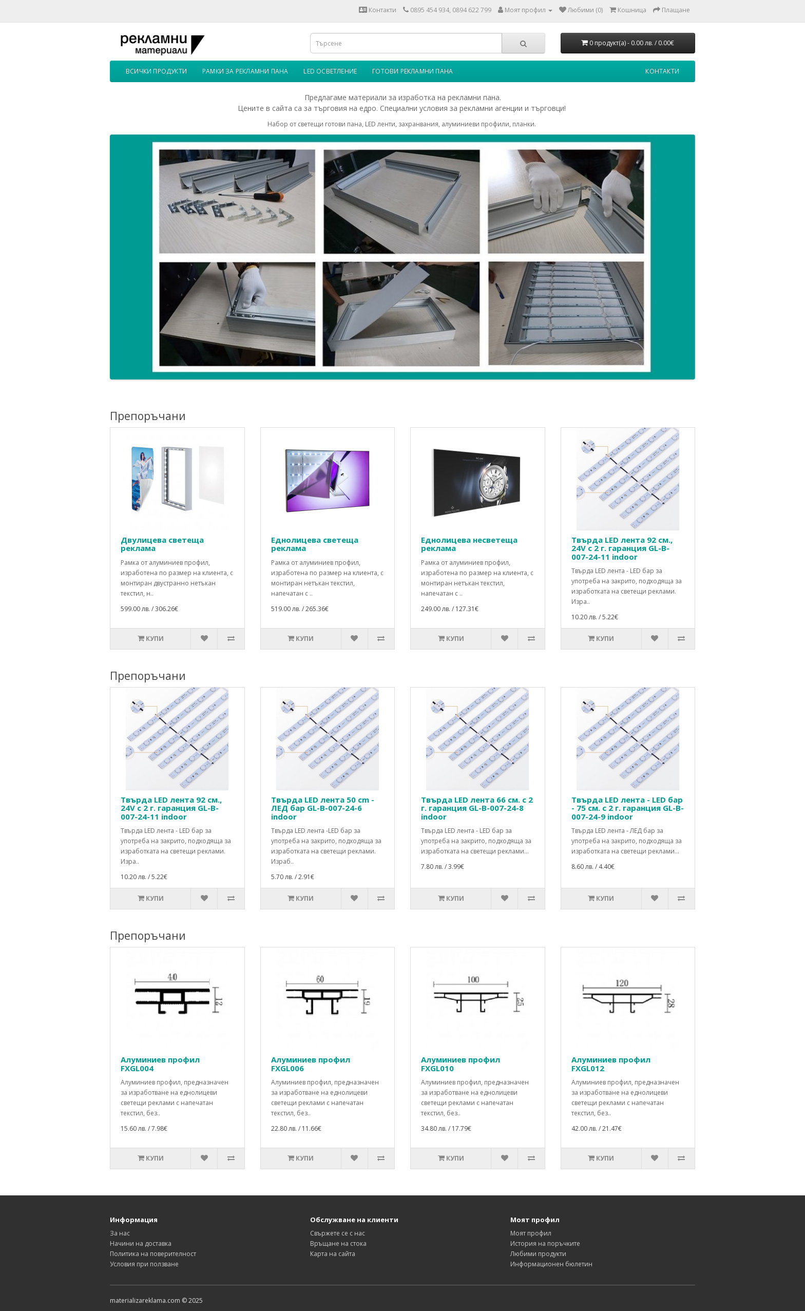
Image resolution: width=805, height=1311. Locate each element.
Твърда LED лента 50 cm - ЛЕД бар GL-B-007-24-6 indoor (322, 808)
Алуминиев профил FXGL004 (160, 1063)
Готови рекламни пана (412, 71)
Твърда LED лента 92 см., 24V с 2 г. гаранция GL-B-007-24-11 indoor (622, 548)
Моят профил (530, 1233)
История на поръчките (545, 1243)
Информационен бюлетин (551, 1264)
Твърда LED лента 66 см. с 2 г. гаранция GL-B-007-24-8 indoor (477, 808)
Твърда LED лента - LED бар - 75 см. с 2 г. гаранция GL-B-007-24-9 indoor (627, 808)
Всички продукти (156, 71)
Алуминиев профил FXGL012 (610, 1063)
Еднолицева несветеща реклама (469, 544)
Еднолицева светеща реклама (314, 544)
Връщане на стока (338, 1243)
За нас (120, 1233)
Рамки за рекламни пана (245, 71)
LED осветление (330, 71)
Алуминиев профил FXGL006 (310, 1063)
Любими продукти (538, 1253)
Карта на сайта (332, 1253)
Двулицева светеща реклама (162, 544)
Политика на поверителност (153, 1253)
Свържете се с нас (337, 1233)
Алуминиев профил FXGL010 (460, 1063)
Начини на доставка (140, 1243)
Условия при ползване (144, 1264)
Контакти (377, 10)
